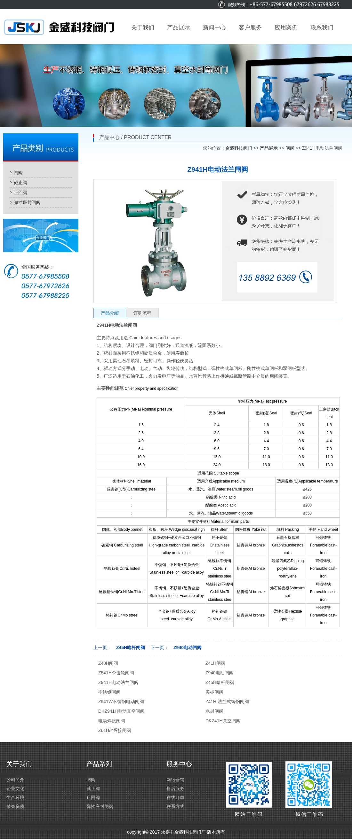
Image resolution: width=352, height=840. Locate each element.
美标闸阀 (214, 692)
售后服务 (175, 788)
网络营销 (175, 779)
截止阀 (20, 182)
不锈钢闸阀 (109, 692)
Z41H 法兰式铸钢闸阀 (227, 701)
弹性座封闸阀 (27, 202)
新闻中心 (214, 27)
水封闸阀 (214, 711)
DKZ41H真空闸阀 (223, 720)
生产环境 (15, 797)
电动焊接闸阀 (111, 720)
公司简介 (15, 779)
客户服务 (250, 27)
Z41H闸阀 (215, 663)
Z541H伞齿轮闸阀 (116, 672)
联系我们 (321, 27)
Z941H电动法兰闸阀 (118, 682)
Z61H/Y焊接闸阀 (114, 730)
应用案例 (286, 27)
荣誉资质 (15, 806)
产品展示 (178, 27)
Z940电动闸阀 (187, 647)
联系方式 (175, 806)
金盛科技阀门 (238, 148)
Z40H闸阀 (108, 663)
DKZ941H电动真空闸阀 (121, 711)
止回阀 (20, 192)
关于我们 (142, 27)
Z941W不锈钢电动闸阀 (121, 701)
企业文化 (15, 788)
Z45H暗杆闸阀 (130, 647)
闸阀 (18, 172)
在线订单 (175, 797)
